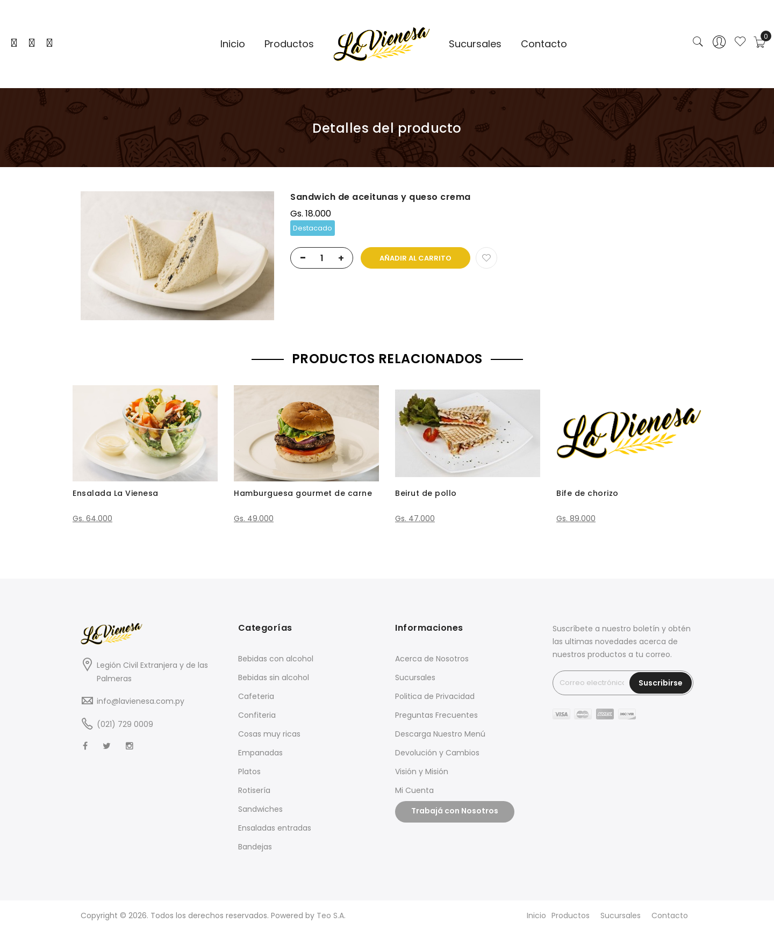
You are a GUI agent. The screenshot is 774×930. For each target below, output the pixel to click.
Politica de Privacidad (435, 696)
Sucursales (415, 677)
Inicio (536, 915)
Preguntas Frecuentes (436, 715)
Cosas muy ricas (269, 734)
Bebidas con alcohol (275, 658)
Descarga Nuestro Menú (440, 734)
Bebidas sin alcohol (273, 677)
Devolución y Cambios (437, 752)
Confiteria (257, 715)
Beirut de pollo (426, 493)
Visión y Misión (421, 771)
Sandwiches (260, 809)
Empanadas (260, 752)
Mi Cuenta (414, 790)
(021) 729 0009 (125, 724)
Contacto (669, 915)
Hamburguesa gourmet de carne (303, 493)
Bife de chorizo (587, 493)
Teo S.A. (331, 915)
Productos (570, 915)
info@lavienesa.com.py (140, 701)
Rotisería (254, 790)
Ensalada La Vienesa (116, 493)
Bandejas (255, 846)
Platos (249, 771)
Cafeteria (256, 696)
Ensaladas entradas (274, 828)
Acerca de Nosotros (432, 658)
